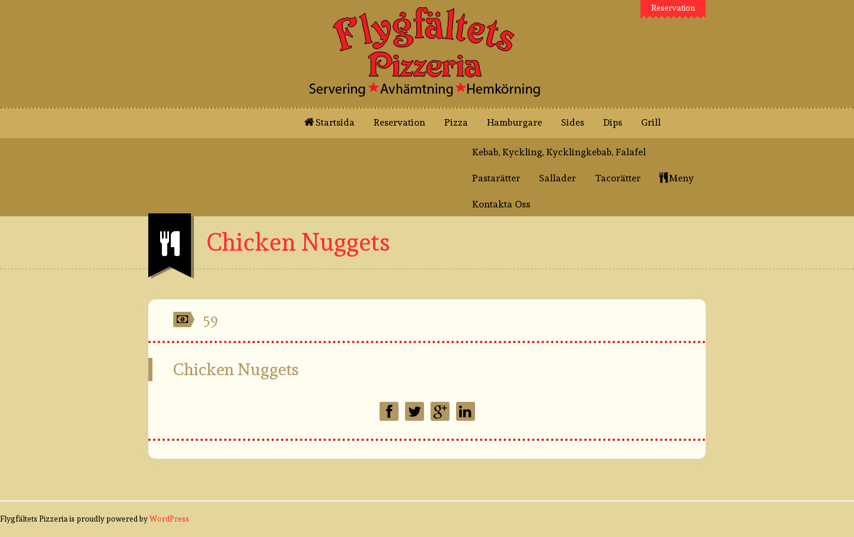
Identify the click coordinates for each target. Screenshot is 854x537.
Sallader (557, 178)
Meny (677, 178)
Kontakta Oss (501, 204)
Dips (612, 122)
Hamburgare (514, 122)
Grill (651, 122)
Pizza (456, 122)
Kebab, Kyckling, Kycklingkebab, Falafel (559, 152)
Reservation (673, 7)
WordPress (169, 518)
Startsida (329, 122)
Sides (572, 122)
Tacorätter (617, 178)
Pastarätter (496, 178)
